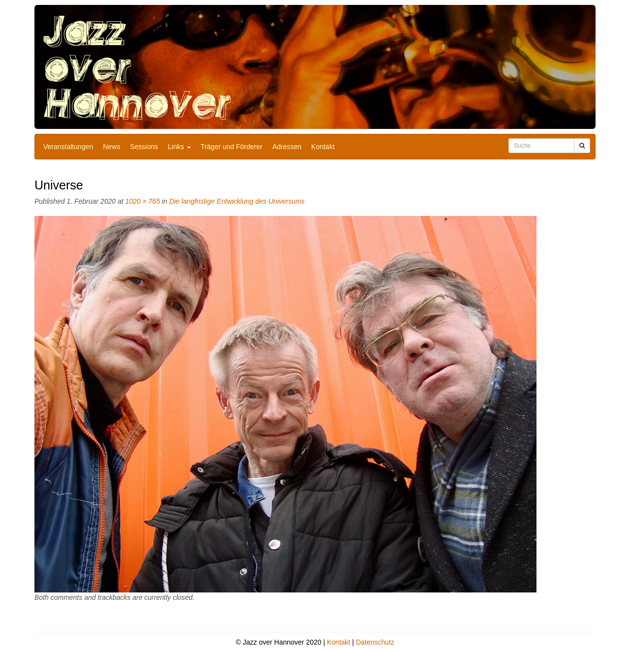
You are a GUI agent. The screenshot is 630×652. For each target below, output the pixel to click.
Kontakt (322, 147)
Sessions (144, 147)
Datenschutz (375, 642)
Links (179, 147)
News (111, 147)
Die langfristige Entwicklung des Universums (237, 201)
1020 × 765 (142, 201)
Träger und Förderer (232, 147)
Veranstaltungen (68, 147)
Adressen (286, 147)
